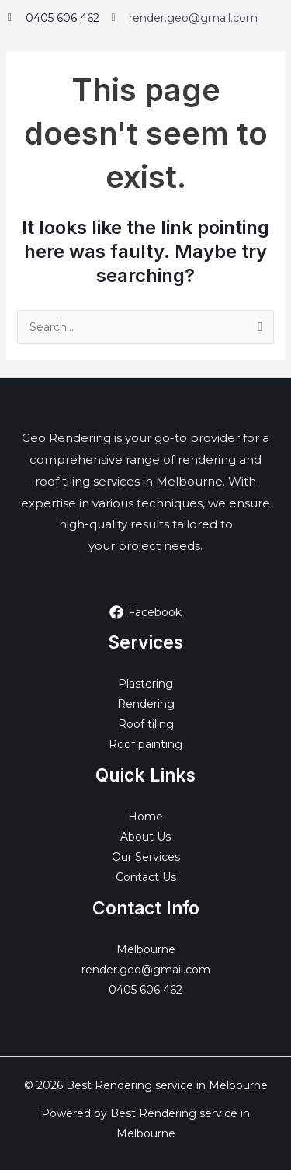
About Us (145, 837)
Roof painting (145, 744)
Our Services (146, 857)
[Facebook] (145, 612)
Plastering (145, 684)
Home (145, 817)
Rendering (146, 704)
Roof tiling (146, 724)
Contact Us (146, 877)
